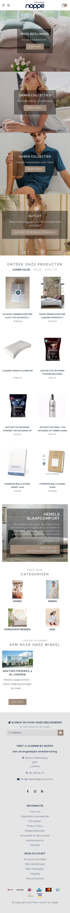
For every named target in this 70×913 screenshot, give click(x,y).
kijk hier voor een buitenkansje (35, 232)
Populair (51, 269)
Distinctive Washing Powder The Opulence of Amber (17, 430)
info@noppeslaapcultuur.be (36, 779)
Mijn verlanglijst (35, 868)
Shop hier (35, 46)
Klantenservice (35, 840)
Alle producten (35, 878)
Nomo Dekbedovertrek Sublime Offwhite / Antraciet (52, 317)
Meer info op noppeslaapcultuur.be (42, 549)
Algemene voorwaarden (35, 816)
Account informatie (35, 859)
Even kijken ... (35, 108)
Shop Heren (35, 169)
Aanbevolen (21, 269)
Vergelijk (35, 873)
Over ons (35, 811)
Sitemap (35, 845)
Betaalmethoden (35, 830)
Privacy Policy (35, 826)
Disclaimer (35, 821)
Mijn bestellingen (35, 864)
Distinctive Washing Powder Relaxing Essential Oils (52, 374)
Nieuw (37, 269)
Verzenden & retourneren (35, 835)
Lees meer (17, 702)
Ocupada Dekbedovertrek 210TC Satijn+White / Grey (17, 317)
